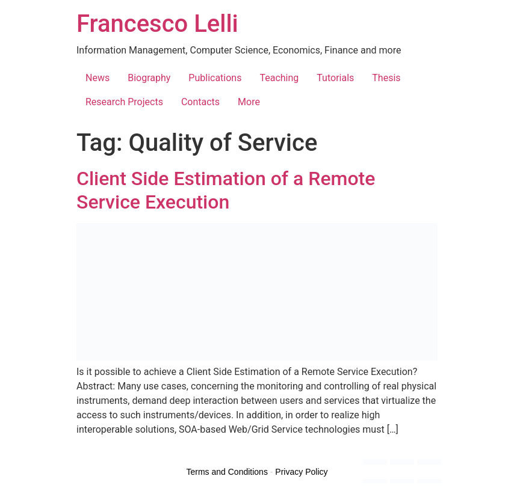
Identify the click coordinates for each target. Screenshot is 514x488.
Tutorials (335, 78)
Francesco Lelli (157, 24)
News (97, 78)
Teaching (279, 78)
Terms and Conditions (227, 472)
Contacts (200, 102)
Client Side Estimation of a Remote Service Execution (225, 190)
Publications (214, 78)
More (249, 102)
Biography (149, 78)
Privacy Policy (301, 472)
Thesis (386, 78)
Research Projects (124, 102)
